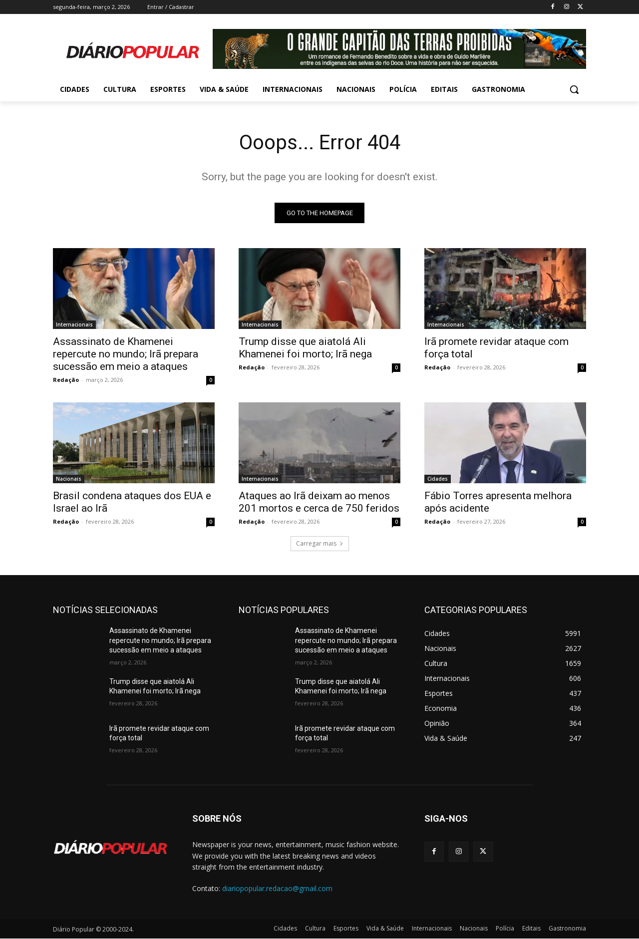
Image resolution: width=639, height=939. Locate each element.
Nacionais (68, 478)
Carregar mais (319, 543)
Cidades (437, 478)
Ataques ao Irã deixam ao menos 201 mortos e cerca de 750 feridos (319, 502)
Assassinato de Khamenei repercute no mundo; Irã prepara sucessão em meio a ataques (125, 353)
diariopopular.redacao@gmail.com (277, 888)
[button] (574, 89)
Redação (66, 379)
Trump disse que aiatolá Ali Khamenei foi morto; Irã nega (305, 347)
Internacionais (74, 324)
